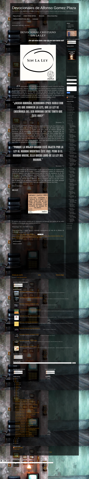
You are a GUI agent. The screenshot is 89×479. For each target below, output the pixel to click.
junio (70, 117)
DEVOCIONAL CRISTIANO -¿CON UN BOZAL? (28, 346)
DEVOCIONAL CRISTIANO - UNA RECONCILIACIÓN (73, 156)
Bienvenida (41, 15)
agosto (17, 389)
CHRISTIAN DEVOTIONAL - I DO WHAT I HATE (72, 144)
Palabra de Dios (31, 237)
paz (35, 237)
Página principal (17, 15)
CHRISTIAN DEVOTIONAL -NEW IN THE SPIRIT (72, 176)
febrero (70, 123)
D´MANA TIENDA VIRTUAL (30, 15)
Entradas (69, 41)
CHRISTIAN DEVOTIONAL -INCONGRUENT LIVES (72, 126)
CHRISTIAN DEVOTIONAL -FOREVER (72, 209)
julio (70, 115)
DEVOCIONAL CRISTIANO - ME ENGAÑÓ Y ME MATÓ (72, 164)
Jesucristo (23, 237)
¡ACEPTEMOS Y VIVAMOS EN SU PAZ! (26, 291)
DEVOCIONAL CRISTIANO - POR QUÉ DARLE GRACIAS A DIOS (73, 201)
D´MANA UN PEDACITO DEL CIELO (21, 19)
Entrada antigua (60, 275)
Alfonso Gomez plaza (72, 97)
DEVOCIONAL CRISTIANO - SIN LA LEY (72, 196)
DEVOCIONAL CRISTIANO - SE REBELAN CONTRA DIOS (30, 309)
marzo (70, 121)
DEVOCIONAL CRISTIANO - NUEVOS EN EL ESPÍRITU (72, 180)
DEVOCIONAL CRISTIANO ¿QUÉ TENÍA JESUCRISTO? (29, 328)
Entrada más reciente (17, 275)
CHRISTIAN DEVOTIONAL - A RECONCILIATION (72, 152)
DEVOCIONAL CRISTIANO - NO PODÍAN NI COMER (29, 334)
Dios (15, 237)
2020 (69, 227)
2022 (69, 106)
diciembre (71, 107)
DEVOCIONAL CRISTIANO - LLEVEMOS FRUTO (72, 188)
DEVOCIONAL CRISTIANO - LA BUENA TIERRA (28, 340)
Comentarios (70, 43)
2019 (69, 228)
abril (70, 120)
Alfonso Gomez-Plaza (52, 15)
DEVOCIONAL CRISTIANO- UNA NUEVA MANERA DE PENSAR (31, 297)
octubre (70, 110)
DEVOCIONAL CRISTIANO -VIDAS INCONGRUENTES (25, 401)
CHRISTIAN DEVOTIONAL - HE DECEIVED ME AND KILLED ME (73, 160)
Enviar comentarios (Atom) (22, 277)
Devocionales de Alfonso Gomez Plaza (44, 8)
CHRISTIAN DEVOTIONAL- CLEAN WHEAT (72, 168)
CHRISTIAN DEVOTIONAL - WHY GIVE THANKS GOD (72, 205)
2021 (69, 225)
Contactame (35, 19)
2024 (69, 103)
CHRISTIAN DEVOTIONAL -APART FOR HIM (72, 216)
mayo (70, 118)
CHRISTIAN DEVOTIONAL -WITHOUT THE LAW (72, 193)
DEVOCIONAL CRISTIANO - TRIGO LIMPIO (72, 172)
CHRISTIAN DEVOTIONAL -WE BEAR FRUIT (73, 184)
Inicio (39, 275)
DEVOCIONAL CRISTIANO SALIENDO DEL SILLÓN (28, 303)
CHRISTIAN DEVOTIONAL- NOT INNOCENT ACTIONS (72, 136)
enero (70, 223)
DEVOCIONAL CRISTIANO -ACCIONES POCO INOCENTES (72, 141)
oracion (26, 237)
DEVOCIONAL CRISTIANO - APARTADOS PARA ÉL (72, 220)
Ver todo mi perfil (70, 99)
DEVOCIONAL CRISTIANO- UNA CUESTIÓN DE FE (28, 322)
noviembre (71, 109)
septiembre (71, 112)
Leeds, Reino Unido (19, 238)
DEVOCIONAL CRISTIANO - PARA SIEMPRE (72, 212)
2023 (69, 104)
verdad (40, 237)
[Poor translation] (4, 461)
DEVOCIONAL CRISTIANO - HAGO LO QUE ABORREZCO (72, 149)
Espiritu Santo (18, 237)
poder (37, 237)
